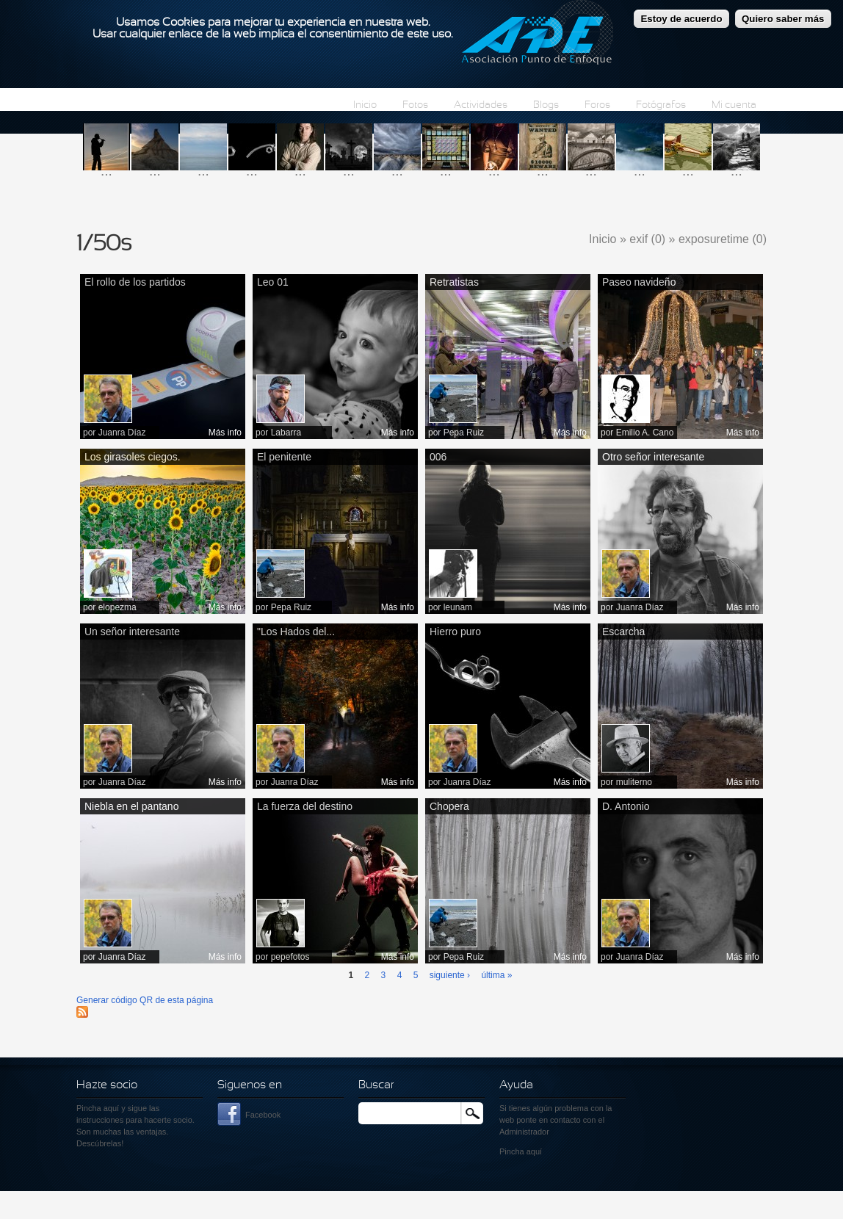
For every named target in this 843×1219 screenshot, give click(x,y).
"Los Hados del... (296, 631)
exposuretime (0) (723, 239)
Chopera (449, 806)
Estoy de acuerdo (681, 17)
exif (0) (647, 239)
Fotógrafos (661, 105)
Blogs (546, 105)
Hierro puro (455, 631)
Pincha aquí (97, 1108)
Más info (225, 432)
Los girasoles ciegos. (132, 457)
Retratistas (454, 282)
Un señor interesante (132, 631)
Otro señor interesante (653, 457)
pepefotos (290, 957)
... (106, 170)
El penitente (284, 457)
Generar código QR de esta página (144, 1000)
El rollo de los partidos (135, 282)
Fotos (415, 105)
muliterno (634, 782)
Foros (597, 105)
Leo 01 (273, 282)
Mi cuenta (734, 105)
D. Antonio (626, 806)
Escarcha (623, 631)
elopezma (117, 607)
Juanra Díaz (122, 432)
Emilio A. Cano (645, 432)
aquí (534, 1151)
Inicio (365, 105)
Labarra (286, 432)
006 (438, 457)
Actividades (480, 105)
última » (496, 975)
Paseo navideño (639, 282)
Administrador (524, 1131)
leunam (458, 607)
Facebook (263, 1114)
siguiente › (450, 975)
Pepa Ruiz (464, 432)
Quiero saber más (783, 17)
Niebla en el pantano (131, 806)
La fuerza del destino (304, 806)
